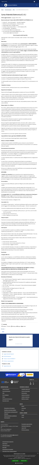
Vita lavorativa (24, 393)
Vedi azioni (3, 329)
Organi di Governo (5, 389)
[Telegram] (33, 384)
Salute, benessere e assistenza (10, 416)
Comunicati (24, 408)
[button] (19, 463)
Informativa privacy (6, 445)
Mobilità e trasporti (25, 399)
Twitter (8, 326)
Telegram (18, 326)
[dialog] (19, 458)
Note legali (4, 447)
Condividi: (4, 324)
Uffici (14, 9)
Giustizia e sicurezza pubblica (10, 410)
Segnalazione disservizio (26, 426)
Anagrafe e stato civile (26, 389)
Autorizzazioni (7, 418)
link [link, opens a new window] (29, 458)
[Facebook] (30, 382)
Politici (3, 397)
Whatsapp (13, 326)
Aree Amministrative (6, 391)
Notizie (23, 406)
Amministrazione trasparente (7, 441)
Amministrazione (8, 9)
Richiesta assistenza (25, 430)
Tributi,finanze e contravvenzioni (10, 412)
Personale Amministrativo (7, 399)
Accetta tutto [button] (15, 460)
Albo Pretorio (4, 443)
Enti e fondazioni (5, 395)
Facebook (3, 326)
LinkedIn (23, 326)
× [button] (37, 453)
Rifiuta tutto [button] (23, 460)
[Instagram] (30, 384)
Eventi (23, 417)
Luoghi (23, 415)
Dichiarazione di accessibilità (7, 449)
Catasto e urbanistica (25, 397)
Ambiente (6, 414)
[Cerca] (36, 5)
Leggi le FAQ (24, 428)
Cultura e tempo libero (26, 391)
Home (2, 9)
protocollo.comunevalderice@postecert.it (10, 435)
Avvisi (23, 410)
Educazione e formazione (9, 408)
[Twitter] (33, 382)
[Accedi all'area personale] (34, 1)
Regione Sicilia (4, 1)
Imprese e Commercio (25, 395)
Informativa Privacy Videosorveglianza (9, 451)
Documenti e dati (5, 400)
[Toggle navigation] (2, 5)
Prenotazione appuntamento (27, 424)
